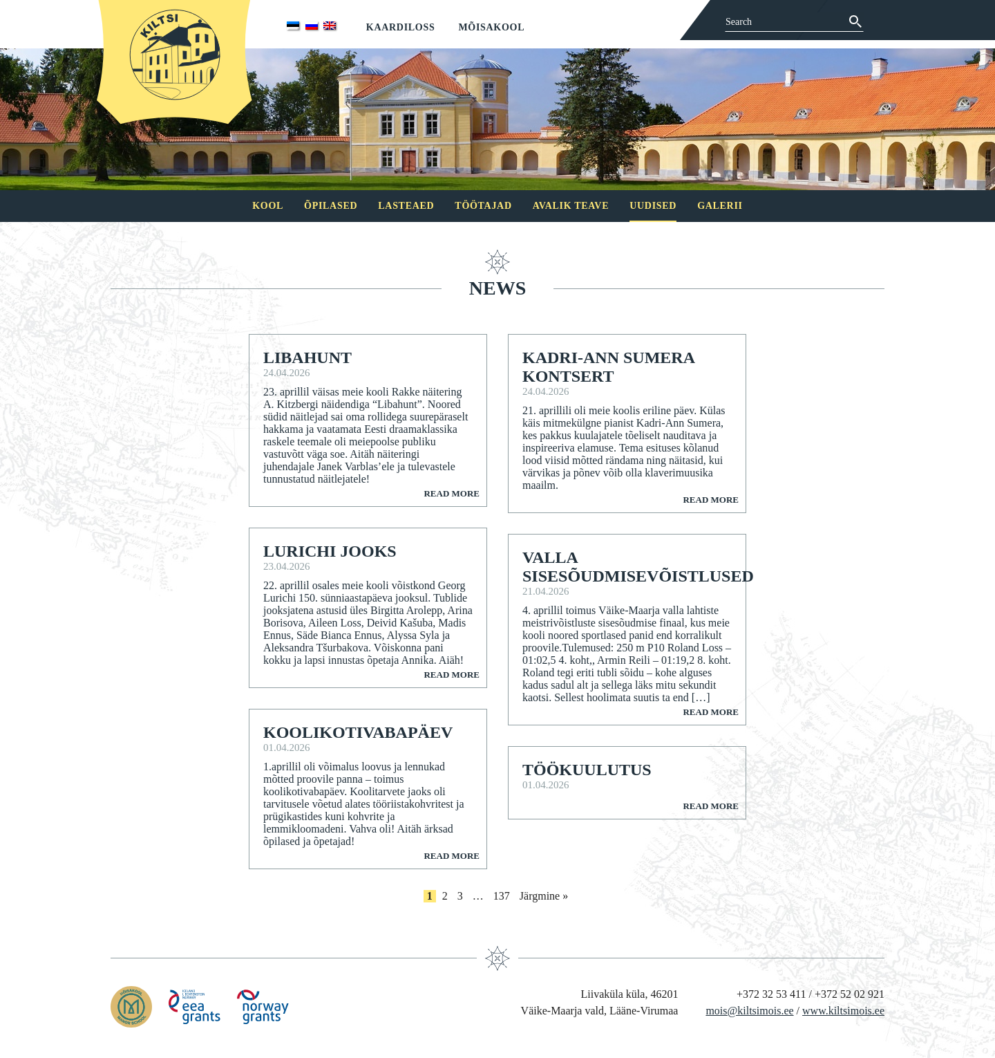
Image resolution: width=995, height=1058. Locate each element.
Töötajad (483, 206)
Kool (267, 206)
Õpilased (330, 206)
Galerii (720, 206)
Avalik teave (571, 206)
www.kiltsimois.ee (843, 1011)
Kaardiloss (400, 27)
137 (501, 896)
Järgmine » (544, 896)
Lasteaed (406, 206)
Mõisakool (491, 27)
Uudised (652, 206)
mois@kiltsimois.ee (749, 1011)
